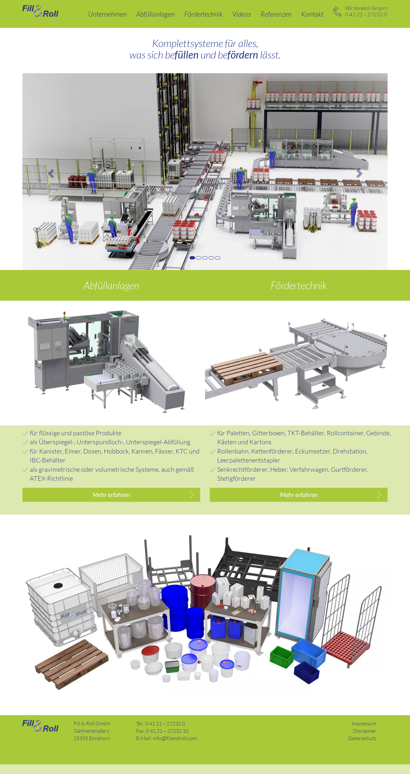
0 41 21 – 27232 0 (360, 11)
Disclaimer (364, 741)
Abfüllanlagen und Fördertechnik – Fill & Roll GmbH (40, 11)
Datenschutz (362, 748)
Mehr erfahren (111, 495)
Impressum (364, 733)
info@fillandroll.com (175, 748)
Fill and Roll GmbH (40, 736)
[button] (49, 171)
